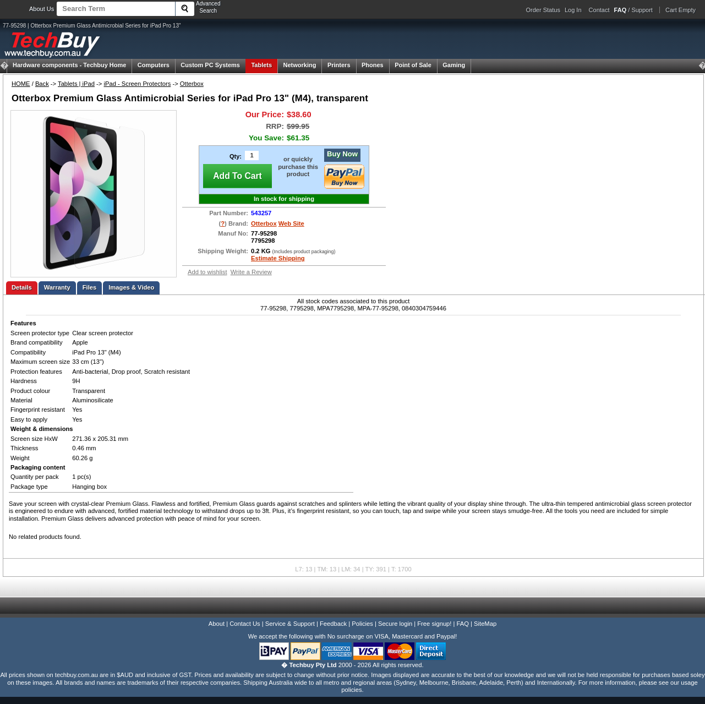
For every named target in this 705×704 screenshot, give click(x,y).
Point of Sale (413, 65)
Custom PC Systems (210, 65)
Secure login (395, 623)
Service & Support (290, 623)
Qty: (235, 156)
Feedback (333, 623)
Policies (362, 623)
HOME (21, 83)
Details (22, 287)
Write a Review (251, 272)
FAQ (463, 623)
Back (42, 83)
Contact (599, 10)
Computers (154, 65)
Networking (299, 65)
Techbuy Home (69, 65)
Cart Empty (680, 10)
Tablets (261, 65)
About (217, 623)
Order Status (543, 10)
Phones (373, 65)
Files (90, 287)
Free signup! (434, 623)
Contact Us (244, 623)
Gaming (453, 65)
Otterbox (192, 83)
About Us (41, 9)
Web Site (291, 223)
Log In (573, 10)
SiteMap (485, 623)
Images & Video (131, 287)
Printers (339, 65)
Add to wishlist (207, 272)
